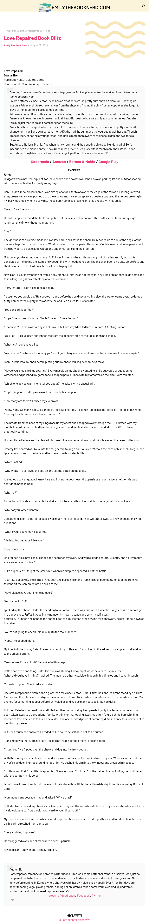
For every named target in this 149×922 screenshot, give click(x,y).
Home (7, 30)
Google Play (108, 161)
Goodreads (40, 161)
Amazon (59, 161)
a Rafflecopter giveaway (74, 919)
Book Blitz (17, 30)
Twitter (96, 895)
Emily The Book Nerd (15, 45)
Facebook (83, 895)
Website (54, 895)
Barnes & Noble (82, 161)
